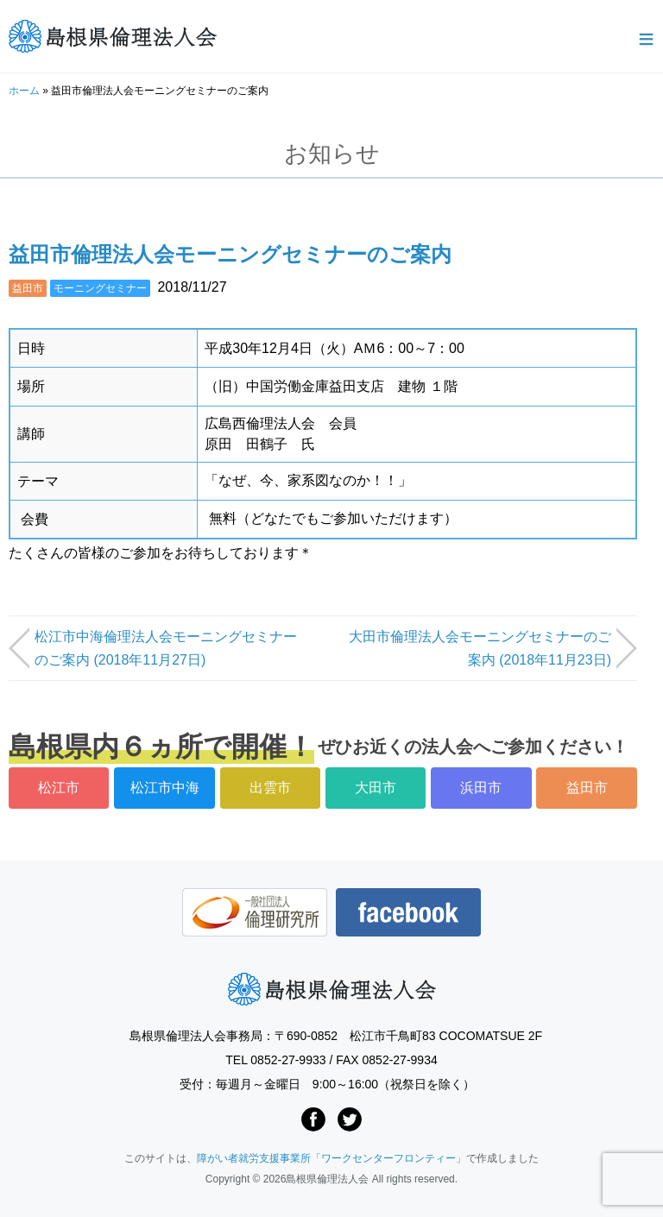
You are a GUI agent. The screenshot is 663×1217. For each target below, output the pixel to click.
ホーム (24, 91)
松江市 (58, 787)
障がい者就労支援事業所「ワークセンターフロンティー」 (331, 1158)
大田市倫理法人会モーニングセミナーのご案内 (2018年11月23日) (480, 648)
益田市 (27, 288)
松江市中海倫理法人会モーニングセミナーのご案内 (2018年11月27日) (166, 648)
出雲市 (270, 787)
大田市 (375, 787)
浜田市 (481, 787)
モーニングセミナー (100, 288)
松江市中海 (164, 787)
